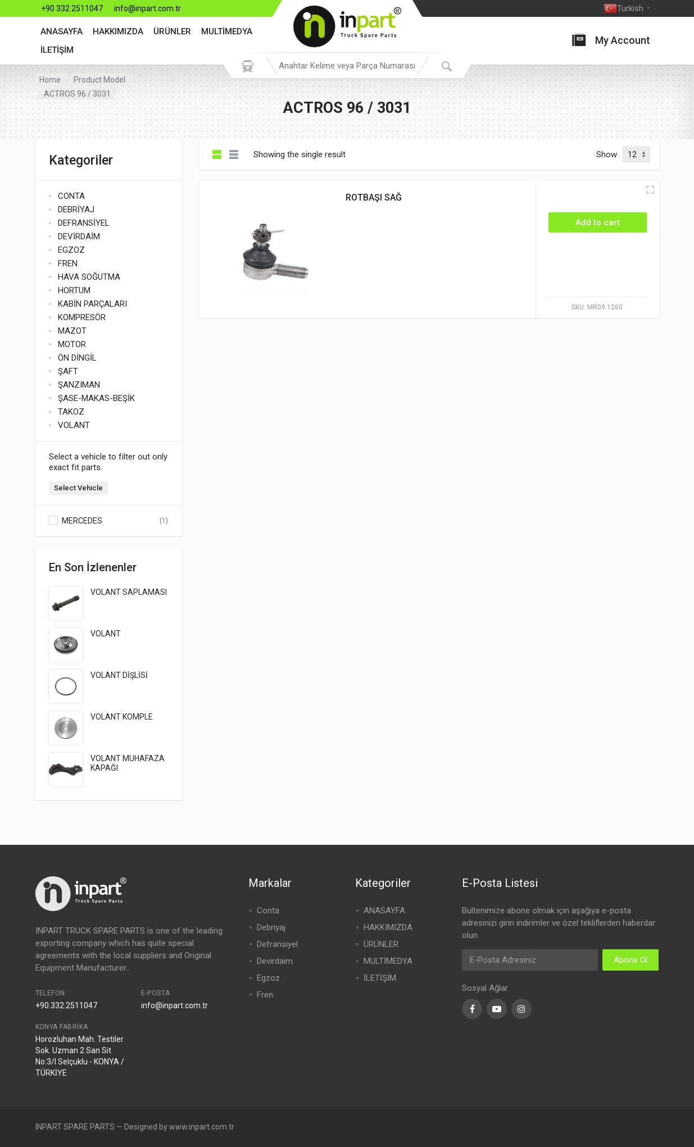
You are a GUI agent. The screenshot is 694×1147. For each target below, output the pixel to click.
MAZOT (72, 331)
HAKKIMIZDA (118, 31)
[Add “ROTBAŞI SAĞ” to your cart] (597, 222)
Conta (268, 910)
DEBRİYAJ (76, 209)
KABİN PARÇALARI (92, 304)
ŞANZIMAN (79, 385)
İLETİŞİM (57, 50)
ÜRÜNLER (172, 31)
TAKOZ (71, 412)
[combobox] (347, 66)
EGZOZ (71, 250)
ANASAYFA (61, 31)
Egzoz (268, 978)
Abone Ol (630, 960)
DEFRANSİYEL (84, 223)
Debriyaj (271, 927)
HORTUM (74, 290)
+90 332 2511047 (72, 8)
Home (50, 79)
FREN (68, 263)
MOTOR (72, 344)
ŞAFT (68, 371)
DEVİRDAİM (79, 236)
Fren (265, 995)
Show (606, 154)
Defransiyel (277, 944)
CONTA (71, 196)
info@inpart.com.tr (147, 8)
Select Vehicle (78, 488)
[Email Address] (530, 960)
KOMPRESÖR (82, 317)
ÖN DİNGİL (77, 358)
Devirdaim (275, 961)
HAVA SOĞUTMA (89, 277)
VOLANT (74, 425)
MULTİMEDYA (226, 31)
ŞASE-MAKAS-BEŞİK (96, 398)
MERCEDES (82, 520)
